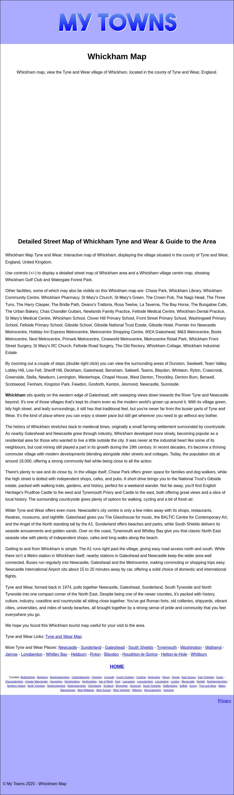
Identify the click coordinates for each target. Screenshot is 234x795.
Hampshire (56, 681)
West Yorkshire (121, 690)
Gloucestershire (14, 681)
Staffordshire (170, 685)
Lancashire (129, 681)
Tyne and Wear (207, 685)
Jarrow (11, 654)
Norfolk (201, 681)
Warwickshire (67, 690)
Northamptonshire (217, 681)
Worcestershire (152, 690)
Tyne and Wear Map (63, 636)
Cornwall (109, 677)
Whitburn (199, 654)
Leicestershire (145, 681)
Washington (191, 647)
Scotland (108, 685)
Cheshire (97, 677)
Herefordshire (72, 681)
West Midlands (85, 690)
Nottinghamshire (76, 685)
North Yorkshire (36, 685)
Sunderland (91, 647)
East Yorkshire (206, 677)
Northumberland (56, 685)
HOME (117, 666)
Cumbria (141, 677)
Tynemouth (167, 647)
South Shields (140, 647)
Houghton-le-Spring (139, 654)
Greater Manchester (36, 681)
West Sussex (103, 690)
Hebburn (78, 654)
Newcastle (67, 647)
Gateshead (115, 647)
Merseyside (187, 681)
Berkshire (42, 677)
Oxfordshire (94, 685)
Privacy (224, 701)
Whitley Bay (56, 654)
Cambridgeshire (81, 677)
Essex (219, 677)
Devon (166, 677)
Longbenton (31, 654)
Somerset (135, 685)
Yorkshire (168, 690)
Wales (221, 685)
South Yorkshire (152, 685)
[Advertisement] (25, 155)
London (175, 681)
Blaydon (111, 654)
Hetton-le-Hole (174, 654)
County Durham (125, 677)
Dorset (175, 677)
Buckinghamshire (59, 677)
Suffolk (183, 685)
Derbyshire (154, 677)
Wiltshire (137, 690)
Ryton (95, 654)
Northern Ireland (16, 685)
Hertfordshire (89, 681)
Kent (117, 681)
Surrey (193, 685)
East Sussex (189, 677)
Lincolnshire (162, 681)
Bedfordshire (27, 677)
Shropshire (121, 685)
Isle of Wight (106, 681)
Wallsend (213, 647)
